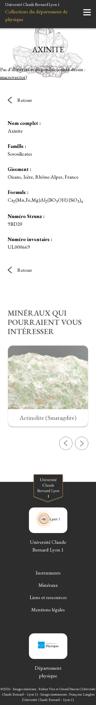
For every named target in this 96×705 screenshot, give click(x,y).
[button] (65, 459)
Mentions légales (48, 609)
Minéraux (48, 585)
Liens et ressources (48, 597)
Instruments (48, 572)
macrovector (12, 77)
